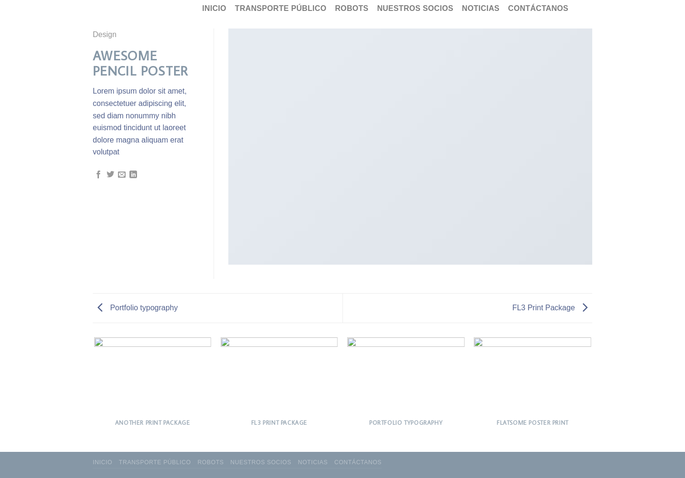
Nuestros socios (415, 8)
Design (105, 34)
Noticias (480, 8)
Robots (351, 8)
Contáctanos (538, 8)
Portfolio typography (138, 308)
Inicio (214, 8)
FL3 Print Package (549, 308)
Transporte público (280, 8)
